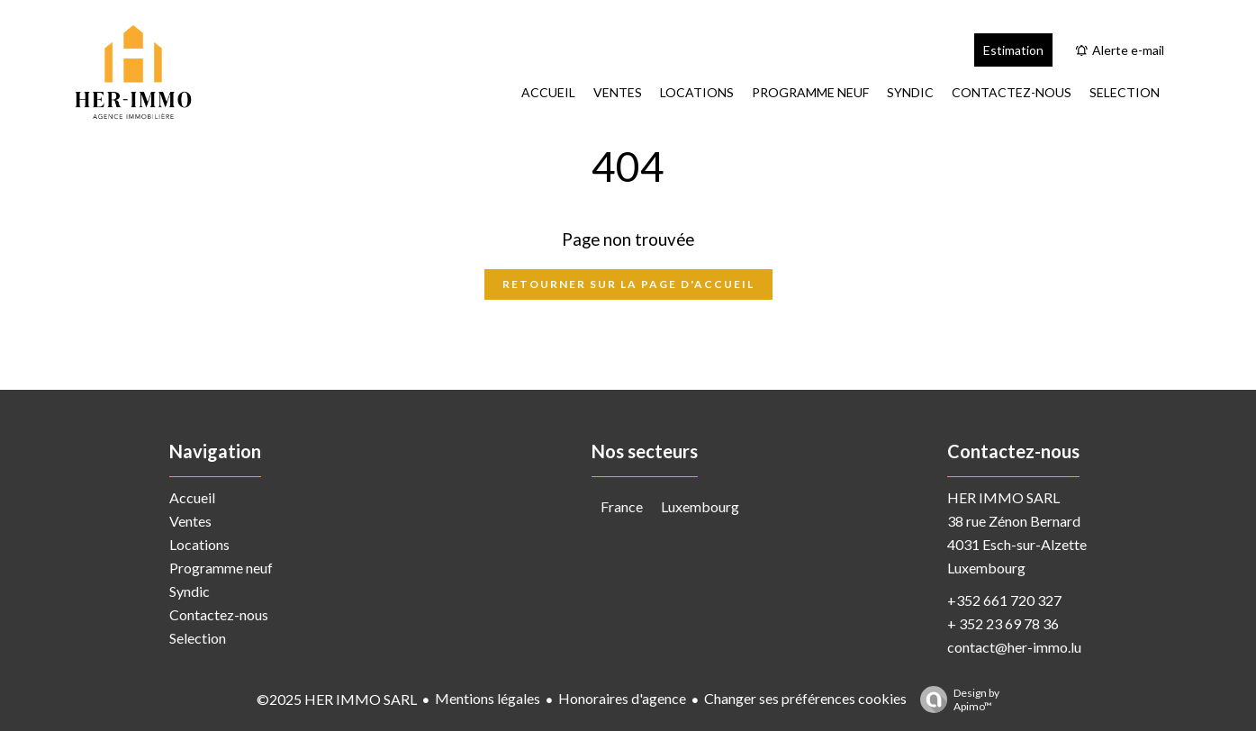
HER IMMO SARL (1003, 497)
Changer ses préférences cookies (805, 698)
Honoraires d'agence (622, 698)
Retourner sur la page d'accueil (628, 284)
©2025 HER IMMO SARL (337, 699)
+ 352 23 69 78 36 (1003, 623)
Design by (955, 699)
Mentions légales (487, 698)
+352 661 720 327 (1004, 600)
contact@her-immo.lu (1014, 646)
